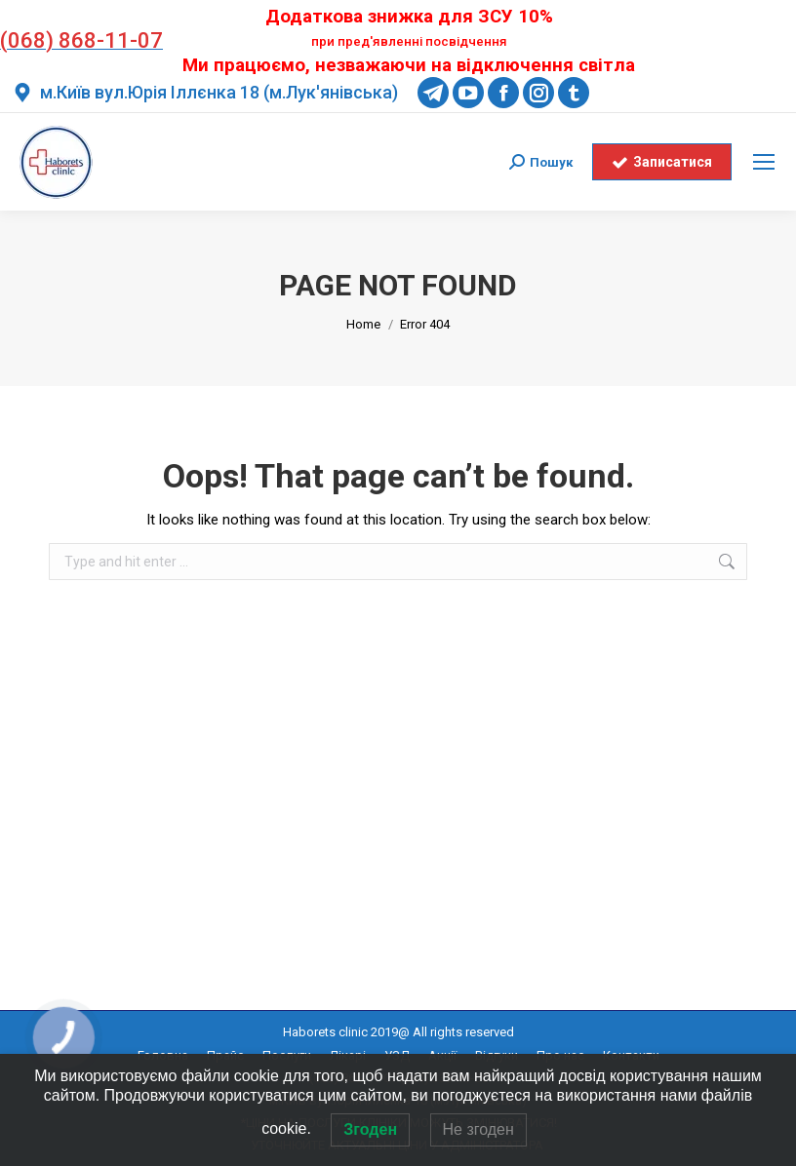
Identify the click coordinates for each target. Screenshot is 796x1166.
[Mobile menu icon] (763, 162)
